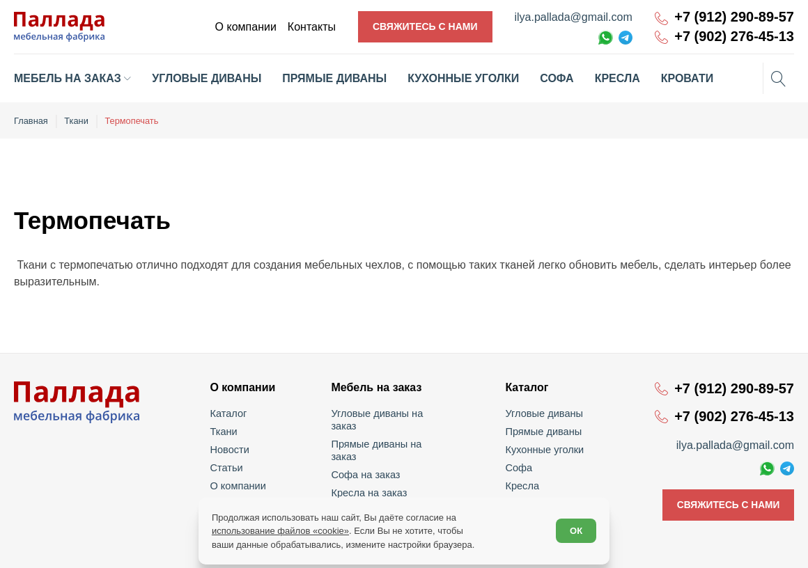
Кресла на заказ (370, 467)
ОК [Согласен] (575, 531)
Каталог (230, 412)
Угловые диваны (543, 412)
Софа (518, 467)
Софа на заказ (367, 449)
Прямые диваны (543, 430)
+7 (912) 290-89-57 (734, 17)
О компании (239, 485)
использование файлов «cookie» (281, 530)
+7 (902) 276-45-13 (734, 36)
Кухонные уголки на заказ (391, 485)
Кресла (522, 485)
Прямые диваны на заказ (390, 430)
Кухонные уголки (543, 449)
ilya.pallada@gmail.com (573, 17)
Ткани (225, 430)
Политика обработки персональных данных (709, 548)
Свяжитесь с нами (425, 26)
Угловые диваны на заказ (391, 412)
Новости (231, 449)
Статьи (228, 467)
